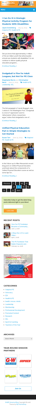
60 (24, 187)
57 (27, 183)
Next (19, 190)
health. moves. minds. (13, 301)
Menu (3, 10)
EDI (6, 295)
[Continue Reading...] (9, 66)
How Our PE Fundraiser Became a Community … (20, 225)
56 (22, 183)
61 (28, 187)
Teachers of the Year (12, 325)
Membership (9, 307)
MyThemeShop (21, 404)
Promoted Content (12, 313)
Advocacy (9, 292)
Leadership (6, 85)
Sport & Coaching (11, 322)
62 (4, 190)
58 (14, 187)
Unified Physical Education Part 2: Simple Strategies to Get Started (16, 131)
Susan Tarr (6, 138)
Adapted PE (6, 30)
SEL (12, 85)
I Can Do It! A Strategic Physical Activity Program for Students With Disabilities (17, 21)
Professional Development (15, 310)
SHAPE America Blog (12, 402)
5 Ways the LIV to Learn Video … (19, 234)
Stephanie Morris (8, 80)
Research (8, 316)
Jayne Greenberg (9, 28)
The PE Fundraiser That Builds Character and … (19, 243)
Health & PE (16, 30)
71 (13, 190)
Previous (6, 183)
